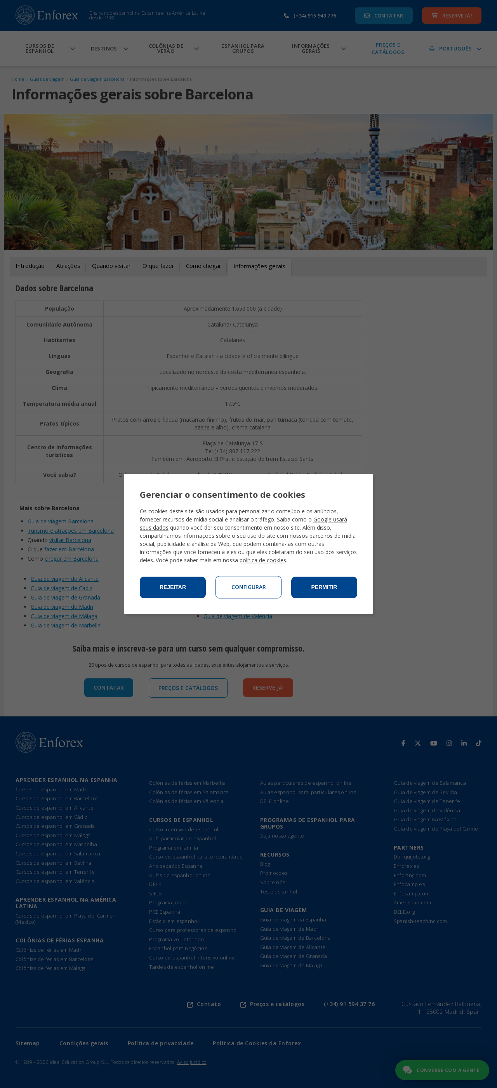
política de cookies (263, 560)
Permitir (324, 587)
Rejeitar (173, 587)
